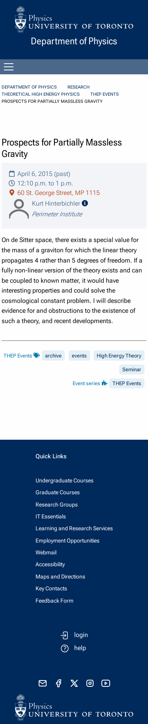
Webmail (46, 552)
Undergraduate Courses (65, 480)
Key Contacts (51, 588)
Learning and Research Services (74, 528)
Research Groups (57, 504)
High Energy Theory (119, 356)
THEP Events (104, 94)
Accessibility (50, 564)
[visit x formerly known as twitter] (74, 683)
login (81, 635)
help (80, 648)
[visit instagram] (90, 683)
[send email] (42, 683)
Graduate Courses (58, 492)
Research (78, 87)
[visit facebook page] (58, 683)
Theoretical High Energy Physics (41, 94)
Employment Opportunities (67, 540)
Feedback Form (54, 600)
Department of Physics (29, 87)
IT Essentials (51, 516)
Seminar (131, 369)
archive (53, 356)
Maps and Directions (60, 576)
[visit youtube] (106, 683)
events (79, 356)
